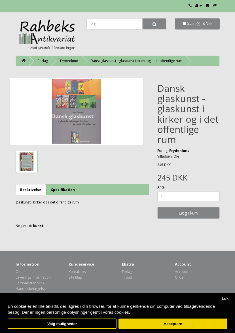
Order (180, 277)
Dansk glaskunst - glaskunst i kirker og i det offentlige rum (136, 60)
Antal (161, 187)
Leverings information (33, 277)
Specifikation (63, 189)
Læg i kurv (188, 213)
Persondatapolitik (30, 283)
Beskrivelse (30, 189)
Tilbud (127, 277)
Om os (21, 271)
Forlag (43, 60)
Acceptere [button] (173, 324)
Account (181, 271)
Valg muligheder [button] (62, 324)
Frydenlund (69, 60)
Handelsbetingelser (31, 288)
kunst (38, 225)
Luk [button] (225, 298)
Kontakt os (77, 271)
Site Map (75, 277)
